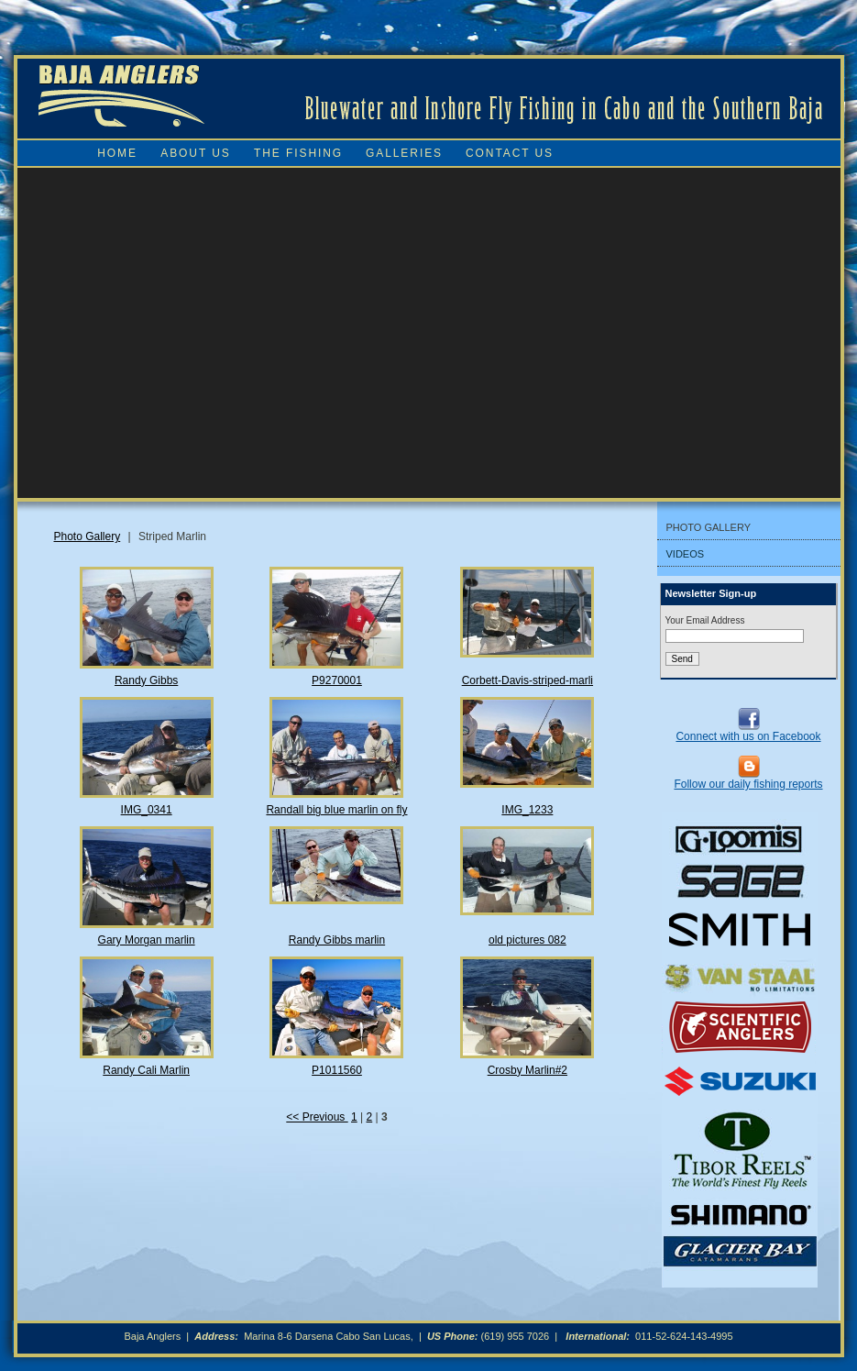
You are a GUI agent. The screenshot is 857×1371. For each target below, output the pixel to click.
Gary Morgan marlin (146, 940)
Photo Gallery (87, 536)
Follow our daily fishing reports (748, 784)
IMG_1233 (527, 809)
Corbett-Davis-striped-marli (527, 680)
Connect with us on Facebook (748, 736)
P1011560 (337, 1070)
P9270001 (337, 680)
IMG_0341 (146, 809)
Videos (685, 553)
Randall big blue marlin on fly (336, 809)
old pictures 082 (527, 940)
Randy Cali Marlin (146, 1070)
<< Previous (316, 1117)
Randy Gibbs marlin (337, 940)
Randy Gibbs (146, 680)
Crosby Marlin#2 (527, 1070)
